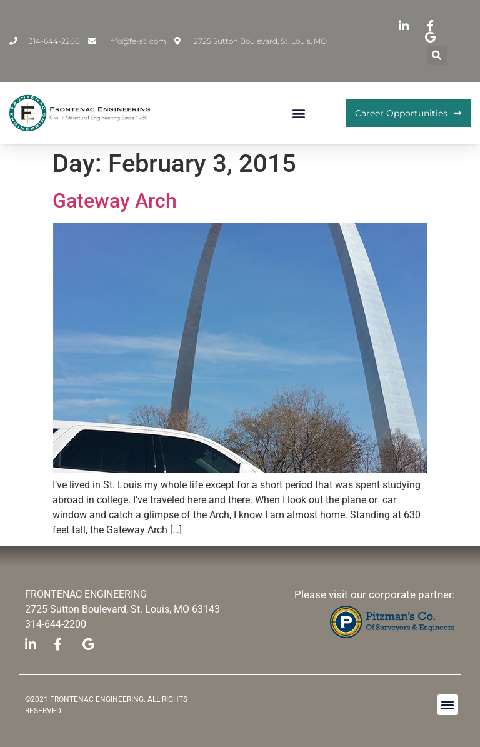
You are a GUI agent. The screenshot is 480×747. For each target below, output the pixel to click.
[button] (437, 55)
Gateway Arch (114, 201)
